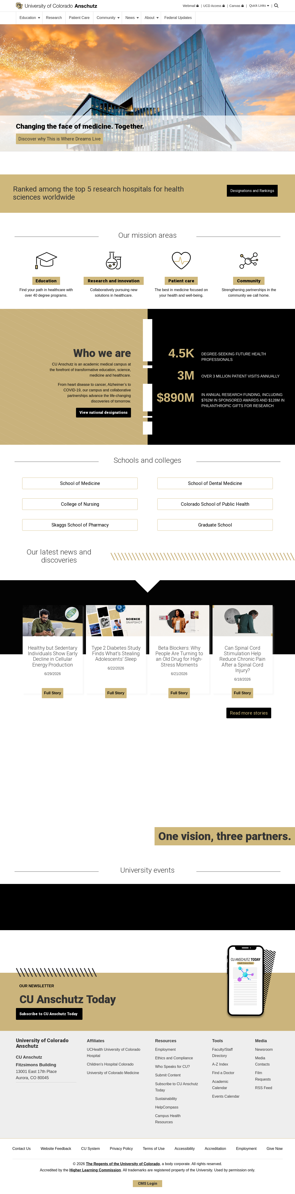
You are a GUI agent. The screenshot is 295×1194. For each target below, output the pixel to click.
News (132, 18)
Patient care (181, 280)
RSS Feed (263, 1088)
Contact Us (21, 1149)
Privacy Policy (121, 1149)
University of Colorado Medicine (113, 1073)
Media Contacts (262, 1061)
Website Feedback (56, 1149)
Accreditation (215, 1149)
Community (108, 18)
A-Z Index (220, 1064)
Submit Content (167, 1075)
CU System (90, 1149)
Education (30, 18)
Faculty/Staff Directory (222, 1053)
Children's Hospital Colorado (110, 1064)
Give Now (275, 1149)
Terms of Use (153, 1149)
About (151, 18)
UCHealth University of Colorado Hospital (113, 1053)
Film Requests (263, 1076)
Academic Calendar (220, 1085)
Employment (165, 1049)
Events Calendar (225, 1096)
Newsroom (264, 1049)
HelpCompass (166, 1107)
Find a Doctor (223, 1073)
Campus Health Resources (167, 1119)
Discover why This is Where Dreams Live (59, 139)
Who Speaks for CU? (172, 1067)
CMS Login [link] (147, 1183)
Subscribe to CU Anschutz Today (176, 1087)
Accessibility (185, 1149)
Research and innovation (114, 280)
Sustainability (166, 1099)
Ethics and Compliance (174, 1058)
